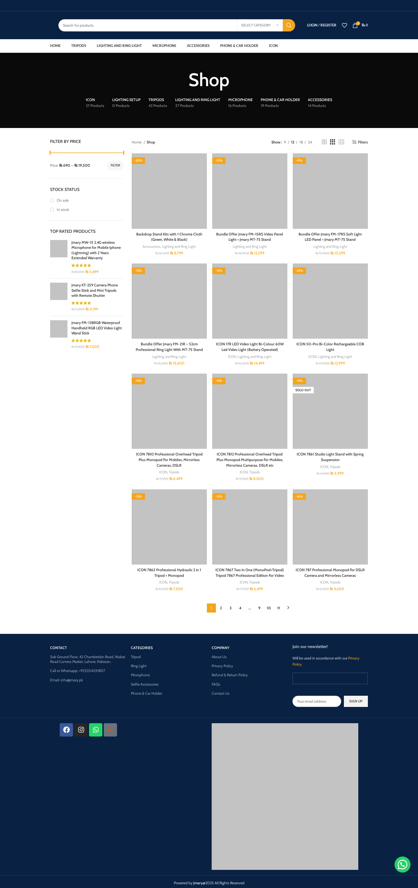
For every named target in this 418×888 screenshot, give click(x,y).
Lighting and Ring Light (179, 246)
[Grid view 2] (324, 142)
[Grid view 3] (332, 142)
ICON (232, 355)
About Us (219, 654)
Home (137, 142)
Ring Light (139, 663)
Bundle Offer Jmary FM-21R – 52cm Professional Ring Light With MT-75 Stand (169, 346)
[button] (403, 865)
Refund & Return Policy (230, 672)
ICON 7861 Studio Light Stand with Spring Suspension (330, 455)
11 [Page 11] (278, 605)
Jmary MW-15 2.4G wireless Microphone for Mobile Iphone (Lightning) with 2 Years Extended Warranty (96, 250)
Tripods (174, 470)
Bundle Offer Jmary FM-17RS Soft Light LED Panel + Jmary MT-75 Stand (330, 236)
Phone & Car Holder (146, 691)
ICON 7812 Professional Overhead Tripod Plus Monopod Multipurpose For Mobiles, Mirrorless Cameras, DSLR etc (249, 458)
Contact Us (221, 691)
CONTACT (58, 645)
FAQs (216, 681)
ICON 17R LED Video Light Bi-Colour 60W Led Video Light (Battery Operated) (250, 346)
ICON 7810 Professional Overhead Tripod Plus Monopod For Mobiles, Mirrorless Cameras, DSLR (169, 458)
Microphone (140, 672)
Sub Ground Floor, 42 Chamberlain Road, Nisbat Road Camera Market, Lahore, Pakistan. (87, 657)
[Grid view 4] (341, 142)
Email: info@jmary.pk (66, 677)
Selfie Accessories (145, 681)
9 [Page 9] (259, 605)
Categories (142, 645)
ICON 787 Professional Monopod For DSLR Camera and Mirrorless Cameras (330, 570)
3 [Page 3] (231, 605)
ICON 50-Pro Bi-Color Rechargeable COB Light (330, 346)
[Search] (176, 25)
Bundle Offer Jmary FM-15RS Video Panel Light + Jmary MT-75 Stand (249, 236)
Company (220, 645)
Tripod (136, 654)
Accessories (151, 246)
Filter (115, 165)
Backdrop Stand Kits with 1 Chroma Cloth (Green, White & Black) (169, 236)
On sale (62, 200)
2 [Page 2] (221, 605)
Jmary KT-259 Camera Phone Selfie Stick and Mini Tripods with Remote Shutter (94, 290)
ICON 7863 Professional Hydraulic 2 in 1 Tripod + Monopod (169, 570)
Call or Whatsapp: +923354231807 (77, 668)
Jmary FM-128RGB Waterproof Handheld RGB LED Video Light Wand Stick (96, 327)
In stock (62, 209)
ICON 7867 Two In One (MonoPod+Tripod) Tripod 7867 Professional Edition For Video (249, 570)
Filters (363, 142)
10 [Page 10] (269, 605)
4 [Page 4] (240, 605)
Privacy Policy (222, 663)
